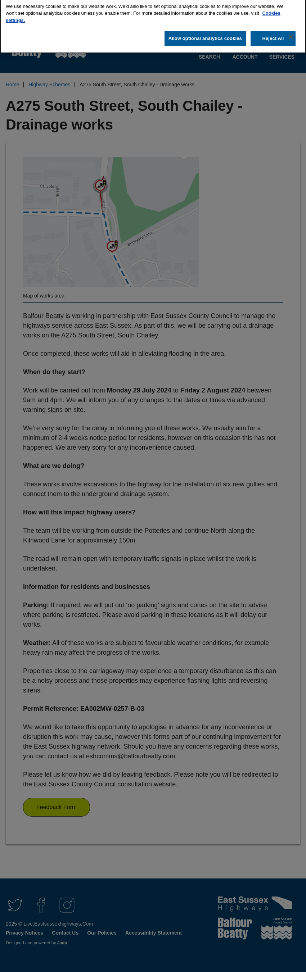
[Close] (291, 33)
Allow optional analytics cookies (205, 35)
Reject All (273, 35)
